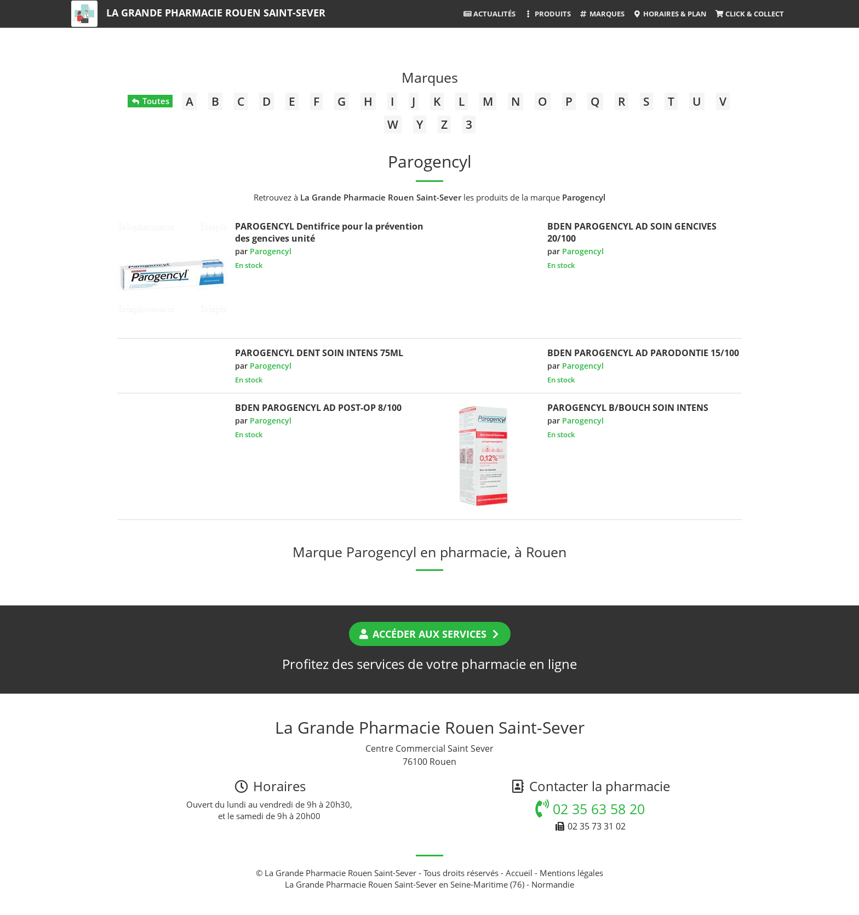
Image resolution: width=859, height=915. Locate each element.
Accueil (519, 872)
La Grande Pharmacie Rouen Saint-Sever (215, 12)
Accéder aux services (430, 633)
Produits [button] (547, 14)
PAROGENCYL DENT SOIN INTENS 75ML (319, 353)
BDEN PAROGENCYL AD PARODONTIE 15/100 (643, 353)
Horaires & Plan (670, 14)
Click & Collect (749, 14)
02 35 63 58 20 (590, 808)
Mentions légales (571, 872)
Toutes (150, 100)
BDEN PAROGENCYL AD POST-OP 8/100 (318, 408)
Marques (602, 14)
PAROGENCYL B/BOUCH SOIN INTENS (627, 408)
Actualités (489, 14)
